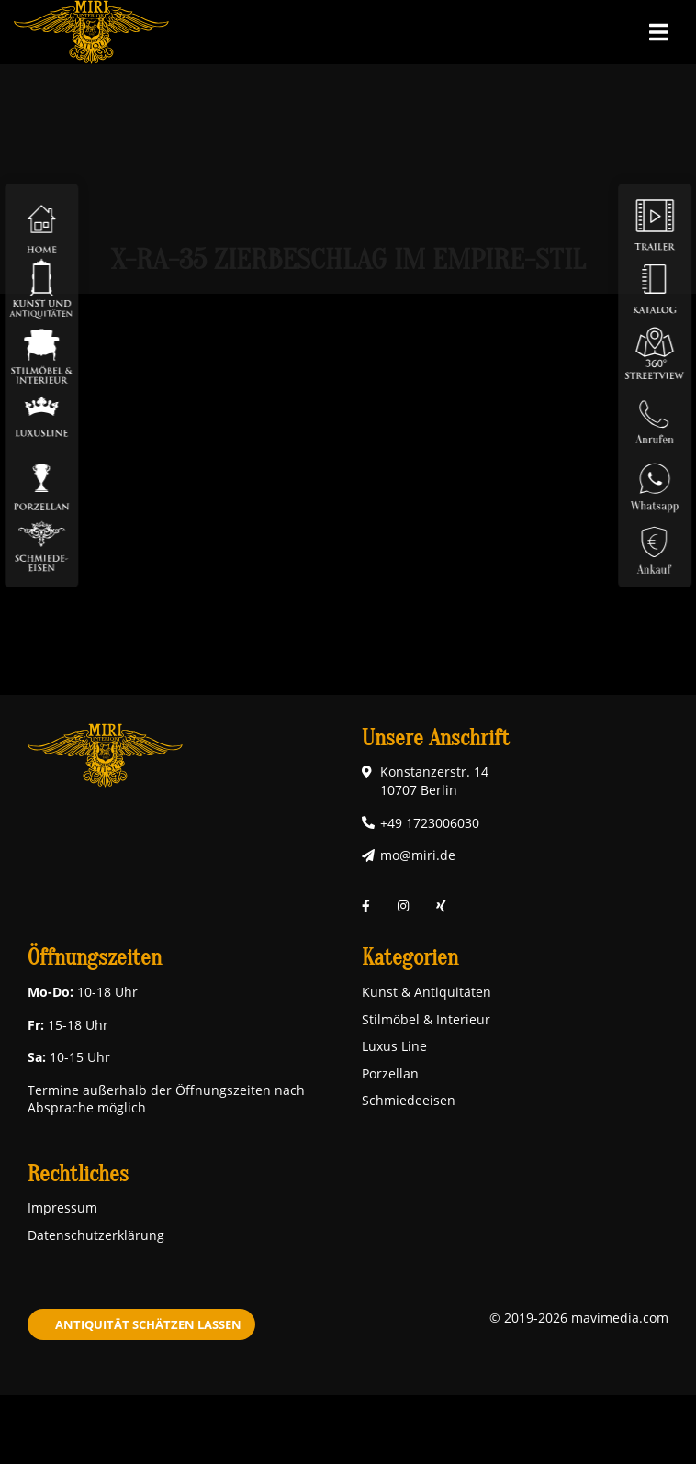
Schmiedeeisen (408, 1100)
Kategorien (410, 957)
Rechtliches (78, 1174)
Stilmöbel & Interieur (426, 1019)
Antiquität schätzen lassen (148, 1324)
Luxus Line (394, 1046)
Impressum (62, 1207)
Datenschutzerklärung (96, 1235)
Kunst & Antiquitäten (426, 991)
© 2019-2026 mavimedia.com (578, 1317)
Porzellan (390, 1073)
